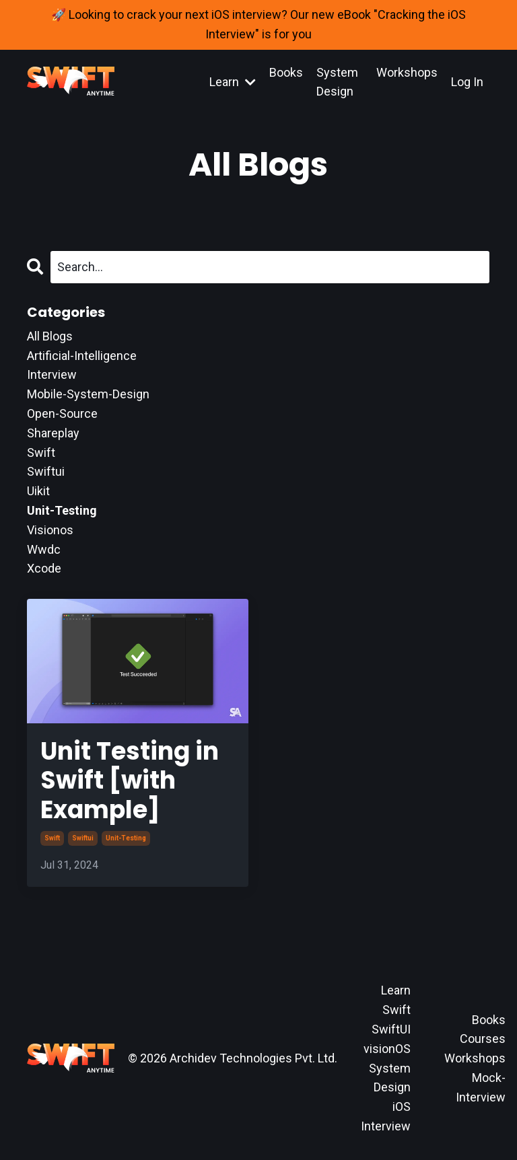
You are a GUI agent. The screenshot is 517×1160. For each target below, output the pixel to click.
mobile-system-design (88, 394)
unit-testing (126, 838)
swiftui (83, 838)
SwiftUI (391, 1029)
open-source (62, 413)
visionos (50, 530)
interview (52, 374)
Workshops (407, 72)
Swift (396, 1010)
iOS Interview (386, 1116)
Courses (483, 1038)
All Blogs (50, 336)
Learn (232, 82)
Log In (467, 82)
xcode (44, 568)
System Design (337, 82)
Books (286, 72)
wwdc (44, 549)
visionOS (387, 1049)
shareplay (53, 433)
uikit (38, 491)
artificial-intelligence (82, 356)
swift (52, 838)
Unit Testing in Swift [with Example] (129, 780)
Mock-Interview (481, 1087)
